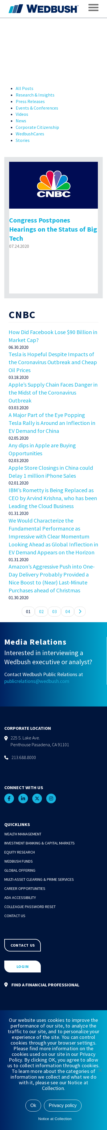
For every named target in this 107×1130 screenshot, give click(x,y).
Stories (23, 140)
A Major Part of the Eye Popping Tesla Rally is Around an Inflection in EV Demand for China (52, 422)
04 (67, 611)
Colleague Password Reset (30, 906)
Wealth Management (22, 834)
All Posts (24, 88)
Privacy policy (63, 1105)
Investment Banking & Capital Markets (39, 843)
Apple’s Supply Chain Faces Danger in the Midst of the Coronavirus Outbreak (53, 392)
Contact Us (14, 915)
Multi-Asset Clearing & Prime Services (39, 879)
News (21, 120)
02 (41, 611)
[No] (100, 1070)
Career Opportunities (24, 888)
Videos (22, 114)
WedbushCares (30, 134)
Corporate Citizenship (37, 127)
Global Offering (19, 870)
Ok (33, 1105)
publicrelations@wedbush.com (36, 681)
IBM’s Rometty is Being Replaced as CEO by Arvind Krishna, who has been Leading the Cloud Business (53, 498)
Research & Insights (35, 95)
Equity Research (19, 852)
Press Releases (30, 101)
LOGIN (23, 966)
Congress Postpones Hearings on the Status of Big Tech (53, 229)
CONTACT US (23, 945)
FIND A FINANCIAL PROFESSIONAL (41, 985)
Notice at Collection (55, 1119)
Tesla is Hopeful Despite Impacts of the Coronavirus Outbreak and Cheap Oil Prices (53, 362)
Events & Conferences (37, 108)
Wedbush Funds (18, 861)
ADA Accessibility (20, 897)
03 (54, 611)
